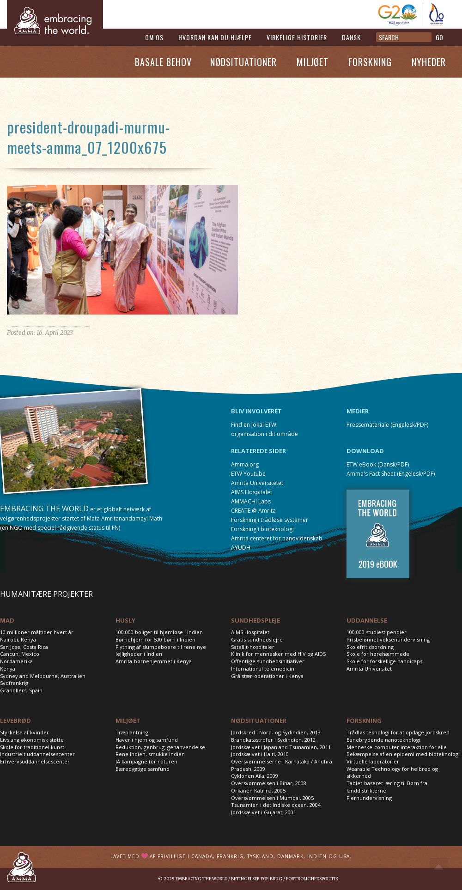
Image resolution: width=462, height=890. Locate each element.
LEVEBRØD (15, 720)
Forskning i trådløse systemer (269, 520)
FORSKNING (364, 720)
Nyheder (429, 62)
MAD (7, 620)
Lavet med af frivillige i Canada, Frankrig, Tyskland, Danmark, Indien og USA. (231, 856)
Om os (154, 37)
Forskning (370, 62)
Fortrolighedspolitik (312, 878)
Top (438, 867)
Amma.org (245, 464)
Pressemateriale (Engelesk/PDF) (387, 425)
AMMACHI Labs (251, 501)
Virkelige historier (297, 37)
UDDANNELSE (366, 620)
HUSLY (125, 620)
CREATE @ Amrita (253, 511)
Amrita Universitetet (257, 483)
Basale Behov (163, 62)
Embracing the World (201, 878)
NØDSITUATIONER (258, 720)
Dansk (351, 37)
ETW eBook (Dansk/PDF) (377, 464)
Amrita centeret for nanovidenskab (276, 538)
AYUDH (240, 547)
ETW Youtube (248, 474)
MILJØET (128, 720)
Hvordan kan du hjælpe (215, 37)
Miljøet (312, 62)
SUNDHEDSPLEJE (255, 620)
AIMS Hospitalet (251, 492)
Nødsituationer (243, 62)
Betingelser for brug (256, 878)
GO (439, 37)
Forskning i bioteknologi (262, 529)
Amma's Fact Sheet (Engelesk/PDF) (390, 474)
